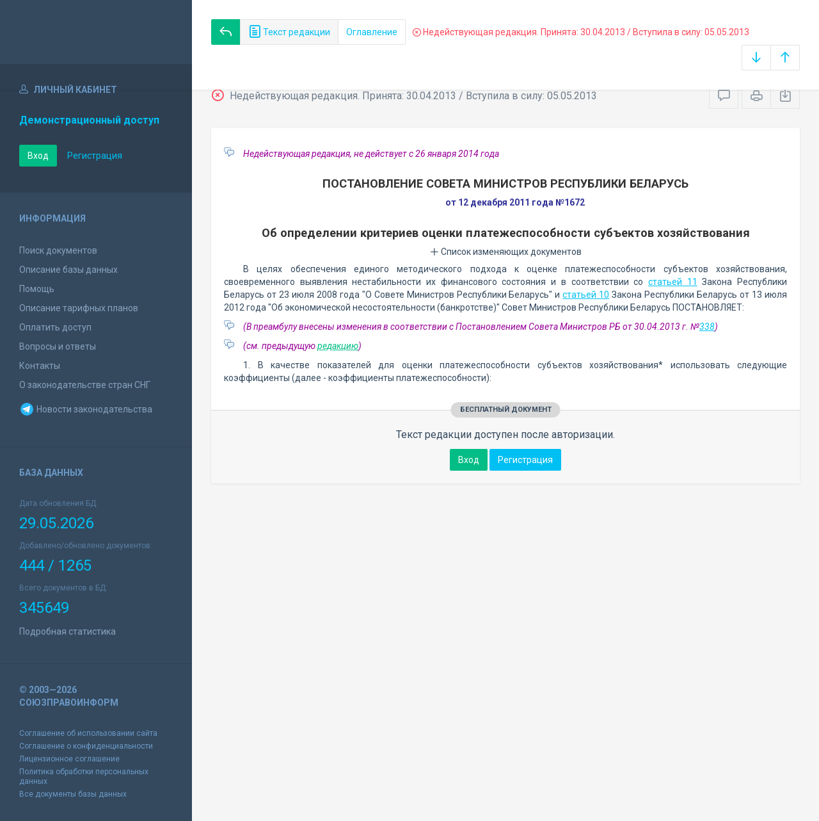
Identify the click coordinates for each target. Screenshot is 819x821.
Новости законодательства (85, 409)
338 (707, 326)
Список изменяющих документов (506, 252)
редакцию (337, 346)
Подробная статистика (67, 631)
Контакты (39, 366)
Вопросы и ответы (57, 346)
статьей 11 (672, 282)
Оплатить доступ (55, 327)
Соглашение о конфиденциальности (86, 746)
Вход (38, 155)
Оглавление (371, 32)
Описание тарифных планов (78, 308)
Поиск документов (58, 250)
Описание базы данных (68, 269)
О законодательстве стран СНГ (84, 385)
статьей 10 (585, 294)
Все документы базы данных (73, 794)
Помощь (36, 289)
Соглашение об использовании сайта (88, 733)
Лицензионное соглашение (69, 758)
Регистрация (94, 155)
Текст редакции (289, 32)
